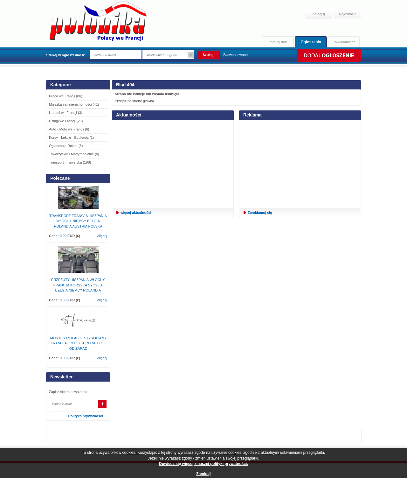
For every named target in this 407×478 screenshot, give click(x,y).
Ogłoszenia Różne (66, 146)
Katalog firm (277, 42)
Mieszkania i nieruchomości (74, 104)
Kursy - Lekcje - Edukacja (71, 137)
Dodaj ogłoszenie (328, 55)
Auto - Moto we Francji (69, 129)
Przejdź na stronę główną (134, 101)
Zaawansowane (235, 55)
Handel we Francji (65, 113)
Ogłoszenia (310, 42)
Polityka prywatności (85, 416)
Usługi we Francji (66, 121)
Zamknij (203, 474)
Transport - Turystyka (70, 162)
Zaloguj (318, 14)
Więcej (102, 236)
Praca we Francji (65, 96)
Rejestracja (347, 14)
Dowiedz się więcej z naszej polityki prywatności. (203, 463)
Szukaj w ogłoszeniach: (65, 55)
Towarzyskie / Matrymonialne (74, 154)
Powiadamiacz (344, 42)
